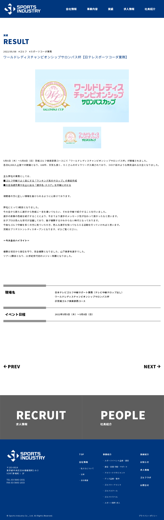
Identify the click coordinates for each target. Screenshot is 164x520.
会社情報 (71, 9)
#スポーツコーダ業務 (40, 51)
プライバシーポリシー (148, 516)
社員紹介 (150, 9)
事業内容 (92, 9)
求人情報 (129, 9)
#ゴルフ (23, 51)
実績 (110, 9)
